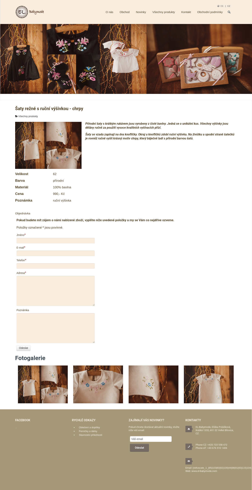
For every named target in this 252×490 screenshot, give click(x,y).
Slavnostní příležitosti (90, 435)
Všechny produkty (163, 12)
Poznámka (22, 310)
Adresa (20, 272)
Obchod (125, 12)
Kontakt (186, 12)
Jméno (20, 234)
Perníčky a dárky (88, 431)
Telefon (20, 260)
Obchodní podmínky (210, 12)
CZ (228, 6)
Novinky (141, 12)
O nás (109, 12)
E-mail (20, 247)
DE (221, 6)
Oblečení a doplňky (89, 427)
